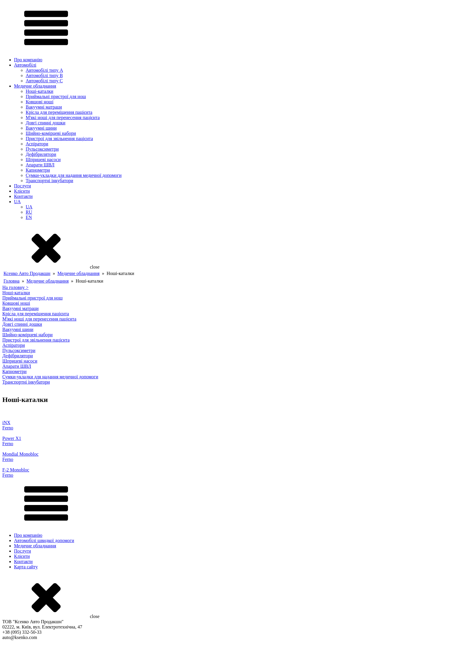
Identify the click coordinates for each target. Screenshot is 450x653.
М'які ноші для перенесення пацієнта (63, 117)
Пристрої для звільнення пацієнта (59, 138)
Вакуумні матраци (44, 107)
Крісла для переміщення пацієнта (59, 112)
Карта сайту (26, 566)
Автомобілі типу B (44, 75)
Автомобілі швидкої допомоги (44, 540)
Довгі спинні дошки (45, 122)
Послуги (22, 185)
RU (29, 212)
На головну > (15, 287)
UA (17, 201)
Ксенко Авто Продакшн (27, 273)
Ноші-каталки (39, 91)
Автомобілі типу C (44, 80)
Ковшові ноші (39, 101)
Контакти (23, 196)
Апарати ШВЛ (40, 164)
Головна (12, 280)
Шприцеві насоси (43, 159)
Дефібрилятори (41, 154)
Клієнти (22, 191)
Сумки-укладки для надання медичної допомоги (73, 175)
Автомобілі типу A (44, 70)
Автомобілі (25, 64)
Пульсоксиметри (42, 149)
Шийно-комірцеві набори (51, 133)
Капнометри (38, 170)
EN (29, 217)
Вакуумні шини (41, 128)
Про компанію (28, 59)
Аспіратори (37, 143)
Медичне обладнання (35, 85)
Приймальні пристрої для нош (56, 96)
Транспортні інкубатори (49, 180)
